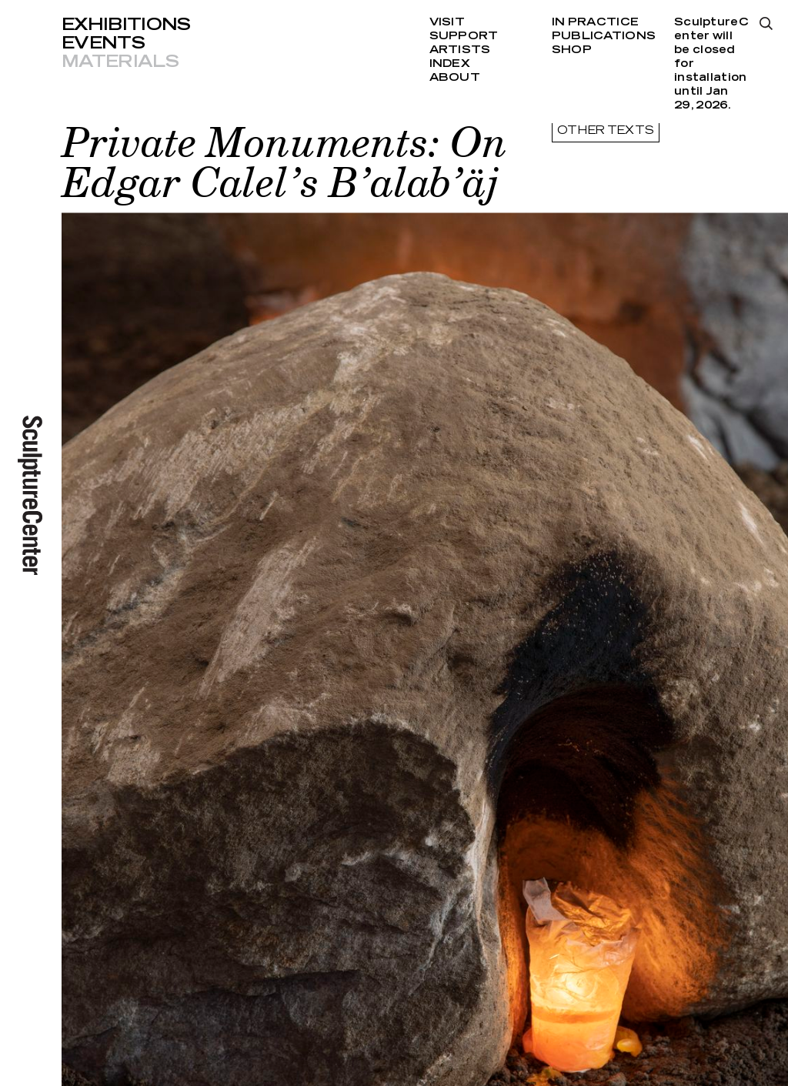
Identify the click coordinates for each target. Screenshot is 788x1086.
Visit (447, 22)
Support (464, 36)
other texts (605, 130)
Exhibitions (126, 24)
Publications (604, 36)
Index (449, 63)
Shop (572, 50)
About (454, 77)
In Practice (595, 22)
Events (103, 43)
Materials (120, 61)
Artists (460, 50)
